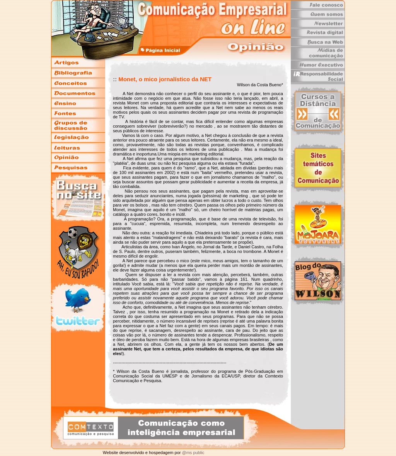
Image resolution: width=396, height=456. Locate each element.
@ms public (192, 452)
